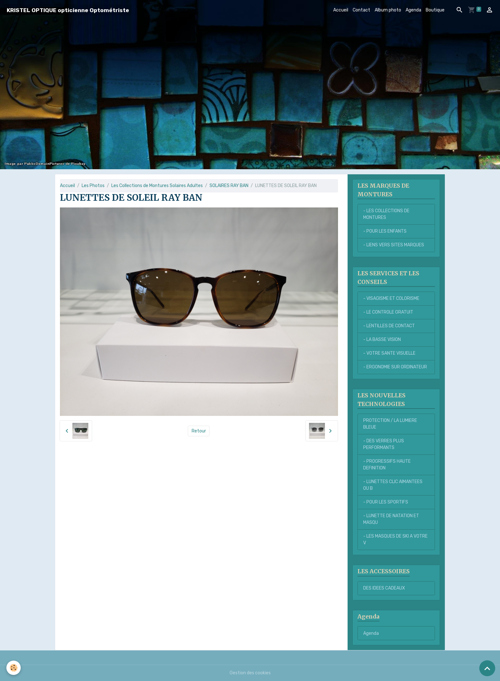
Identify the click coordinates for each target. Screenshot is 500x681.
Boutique (435, 10)
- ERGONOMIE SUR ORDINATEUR (395, 367)
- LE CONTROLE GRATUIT (388, 312)
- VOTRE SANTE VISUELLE (389, 353)
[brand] (67, 10)
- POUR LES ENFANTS (385, 231)
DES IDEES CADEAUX (384, 588)
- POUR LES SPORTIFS (385, 502)
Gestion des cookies (250, 673)
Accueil (340, 10)
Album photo (388, 10)
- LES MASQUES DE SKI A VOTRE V (395, 539)
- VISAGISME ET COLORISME (391, 298)
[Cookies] (13, 668)
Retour (199, 431)
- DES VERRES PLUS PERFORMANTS (383, 444)
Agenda (413, 10)
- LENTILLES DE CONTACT (389, 326)
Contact (361, 10)
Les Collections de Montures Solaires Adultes (157, 185)
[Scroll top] (487, 668)
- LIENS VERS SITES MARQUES (393, 245)
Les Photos (93, 185)
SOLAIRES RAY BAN (229, 185)
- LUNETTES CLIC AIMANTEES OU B (393, 485)
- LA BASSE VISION (382, 339)
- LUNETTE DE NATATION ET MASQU (391, 519)
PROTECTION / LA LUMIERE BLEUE (390, 424)
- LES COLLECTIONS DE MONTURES (386, 214)
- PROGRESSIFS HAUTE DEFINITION (387, 465)
